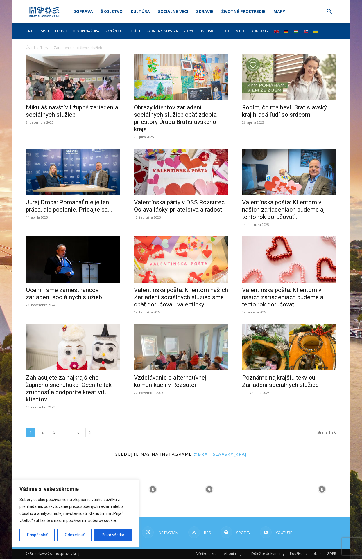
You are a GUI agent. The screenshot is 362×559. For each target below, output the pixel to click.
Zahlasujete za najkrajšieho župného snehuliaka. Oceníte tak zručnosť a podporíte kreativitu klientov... (69, 388)
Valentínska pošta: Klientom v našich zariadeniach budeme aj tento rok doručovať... (283, 209)
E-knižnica (113, 31)
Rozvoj (189, 31)
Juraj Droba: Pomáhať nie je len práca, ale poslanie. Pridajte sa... (69, 206)
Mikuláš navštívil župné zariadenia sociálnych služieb (72, 111)
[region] (75, 513)
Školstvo (112, 11)
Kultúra (140, 11)
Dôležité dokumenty (267, 553)
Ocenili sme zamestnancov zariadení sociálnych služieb (64, 293)
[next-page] (90, 432)
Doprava (83, 11)
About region (235, 553)
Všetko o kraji (207, 553)
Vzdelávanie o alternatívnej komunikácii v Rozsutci (170, 381)
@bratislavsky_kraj (220, 454)
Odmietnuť (75, 535)
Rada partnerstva (162, 31)
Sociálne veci (173, 11)
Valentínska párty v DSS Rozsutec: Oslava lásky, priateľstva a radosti (180, 206)
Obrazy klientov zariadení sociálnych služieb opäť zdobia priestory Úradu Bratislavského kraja (175, 118)
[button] (329, 12)
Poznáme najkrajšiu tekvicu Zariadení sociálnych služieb (280, 381)
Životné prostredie (243, 11)
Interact (208, 31)
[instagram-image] (153, 489)
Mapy (279, 11)
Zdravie (204, 11)
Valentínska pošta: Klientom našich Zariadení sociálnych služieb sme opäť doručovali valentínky (181, 297)
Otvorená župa (86, 31)
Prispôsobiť (37, 535)
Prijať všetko (113, 535)
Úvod (30, 47)
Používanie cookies (305, 553)
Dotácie (134, 31)
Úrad (30, 31)
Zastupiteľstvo (53, 31)
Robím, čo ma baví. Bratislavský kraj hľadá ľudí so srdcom (284, 111)
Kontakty (259, 31)
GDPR (331, 553)
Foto (226, 31)
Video (241, 31)
